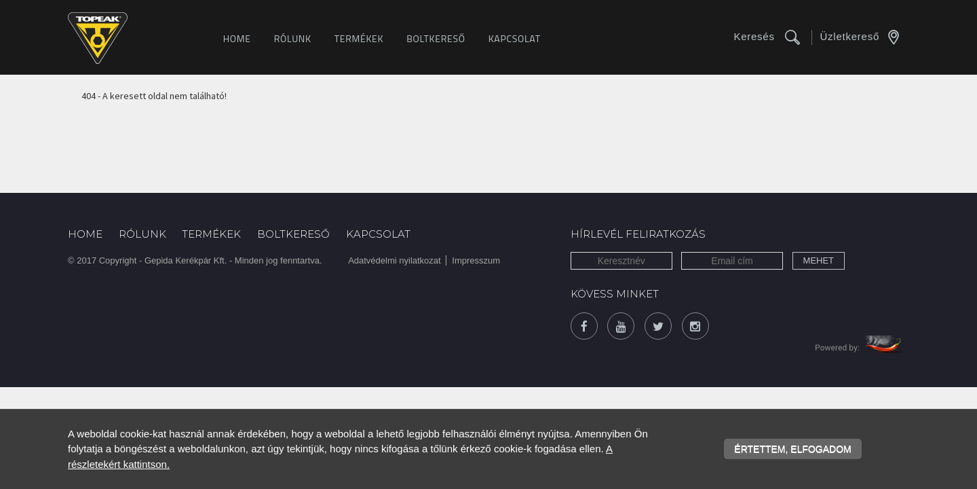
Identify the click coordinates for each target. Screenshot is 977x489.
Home (237, 38)
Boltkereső (435, 38)
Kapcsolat (514, 38)
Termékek (359, 38)
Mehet (819, 260)
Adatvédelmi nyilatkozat (394, 260)
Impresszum (476, 260)
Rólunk (292, 38)
